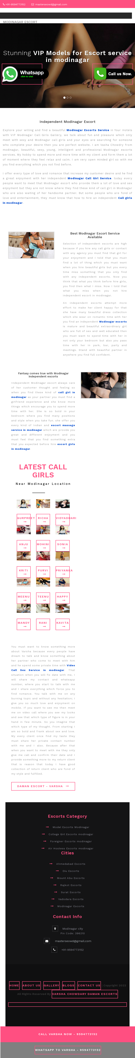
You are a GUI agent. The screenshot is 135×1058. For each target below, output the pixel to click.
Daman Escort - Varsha (43, 786)
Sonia (62, 545)
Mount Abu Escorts (71, 878)
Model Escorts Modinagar (71, 827)
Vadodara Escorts (71, 899)
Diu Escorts (71, 870)
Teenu (43, 598)
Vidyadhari (62, 519)
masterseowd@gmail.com (51, 4)
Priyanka (62, 572)
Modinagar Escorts (70, 906)
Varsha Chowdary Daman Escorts (85, 994)
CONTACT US (89, 985)
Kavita (62, 624)
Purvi (43, 572)
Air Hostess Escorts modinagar (70, 848)
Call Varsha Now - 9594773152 (67, 1034)
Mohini (43, 545)
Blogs (69, 985)
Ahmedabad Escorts (70, 863)
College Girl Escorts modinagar (71, 834)
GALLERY (51, 985)
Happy (62, 598)
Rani (43, 624)
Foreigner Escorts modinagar (71, 841)
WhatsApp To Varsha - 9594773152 (68, 1050)
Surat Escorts (71, 892)
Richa (43, 519)
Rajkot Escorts (71, 885)
